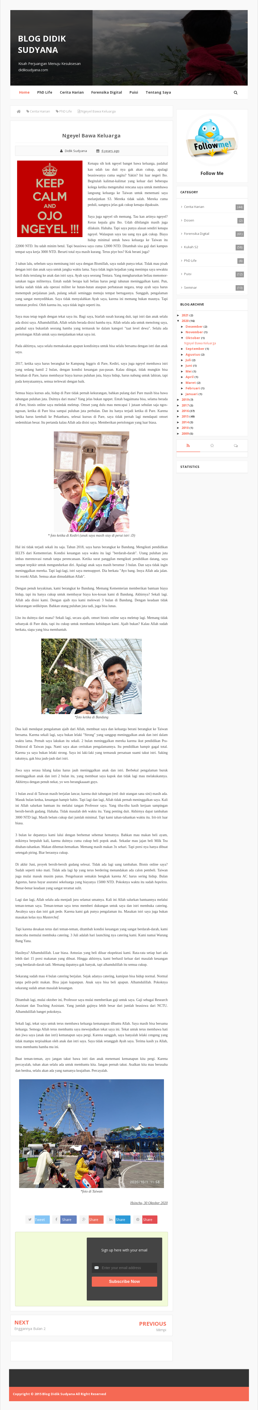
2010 (185, 427)
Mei (189, 371)
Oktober (193, 338)
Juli (189, 360)
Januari (192, 394)
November (195, 332)
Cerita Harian (72, 92)
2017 (185, 405)
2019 (185, 399)
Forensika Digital (106, 92)
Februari (193, 388)
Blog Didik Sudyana (42, 44)
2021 (185, 315)
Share (69, 1219)
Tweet (42, 1219)
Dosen (189, 220)
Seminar (190, 287)
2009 (185, 433)
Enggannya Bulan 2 (30, 1328)
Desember (194, 326)
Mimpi (161, 1329)
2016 (185, 411)
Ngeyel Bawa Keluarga (200, 343)
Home (24, 92)
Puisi (134, 92)
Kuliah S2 (191, 247)
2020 (185, 320)
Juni (189, 365)
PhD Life (44, 92)
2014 (185, 422)
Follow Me (212, 173)
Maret (191, 382)
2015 (185, 416)
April (190, 377)
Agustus (193, 354)
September (195, 348)
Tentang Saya (158, 92)
